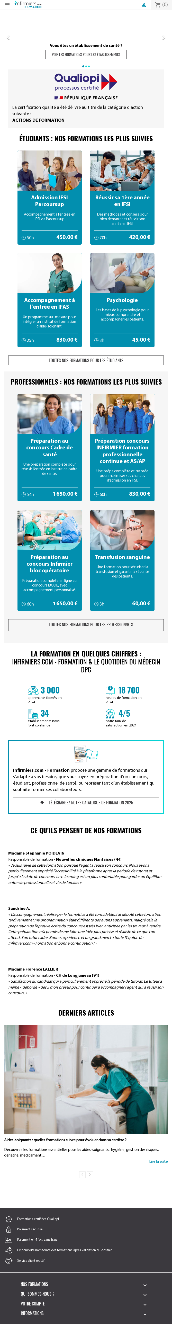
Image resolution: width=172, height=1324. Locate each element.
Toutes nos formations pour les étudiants (86, 360)
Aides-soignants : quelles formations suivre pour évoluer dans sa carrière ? (65, 1140)
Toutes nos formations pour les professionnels (86, 624)
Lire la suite (158, 1162)
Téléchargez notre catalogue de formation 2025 (86, 802)
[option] (86, 36)
